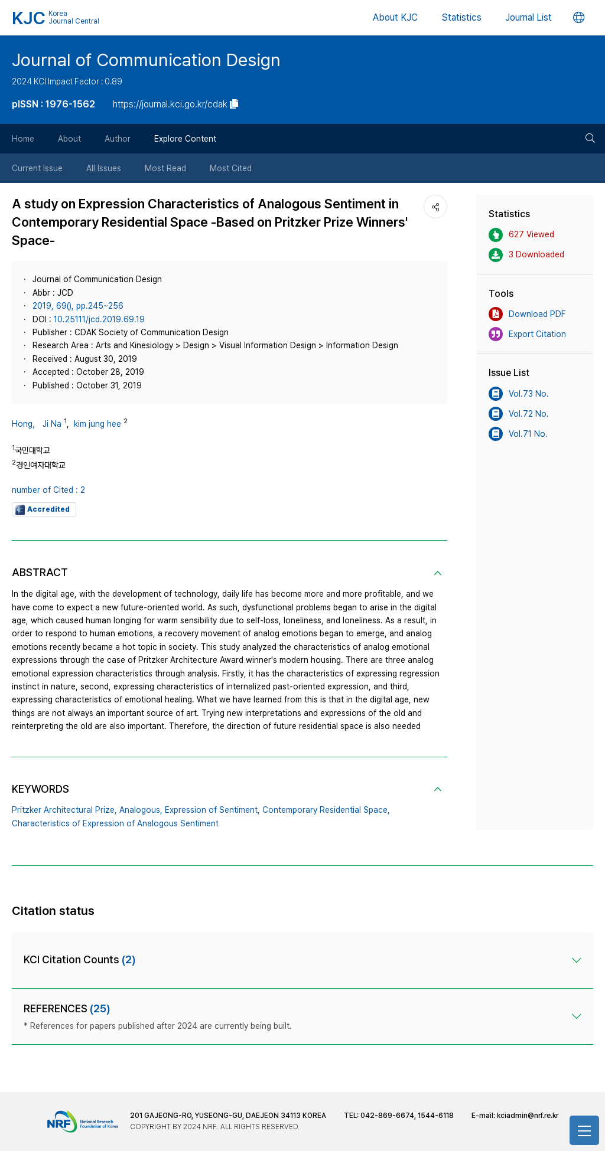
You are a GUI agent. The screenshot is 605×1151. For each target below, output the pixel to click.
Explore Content (185, 138)
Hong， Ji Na (36, 424)
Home (23, 138)
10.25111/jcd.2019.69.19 (99, 319)
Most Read (165, 168)
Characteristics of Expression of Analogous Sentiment (115, 823)
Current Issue (37, 168)
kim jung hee (97, 424)
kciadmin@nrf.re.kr (527, 1115)
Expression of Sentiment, (212, 810)
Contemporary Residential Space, (326, 810)
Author (118, 138)
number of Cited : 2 (48, 490)
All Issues (103, 168)
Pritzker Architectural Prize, (64, 810)
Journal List (528, 17)
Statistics (461, 17)
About (69, 138)
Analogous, (140, 810)
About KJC (395, 17)
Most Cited (231, 168)
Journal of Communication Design (146, 59)
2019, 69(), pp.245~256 (77, 305)
